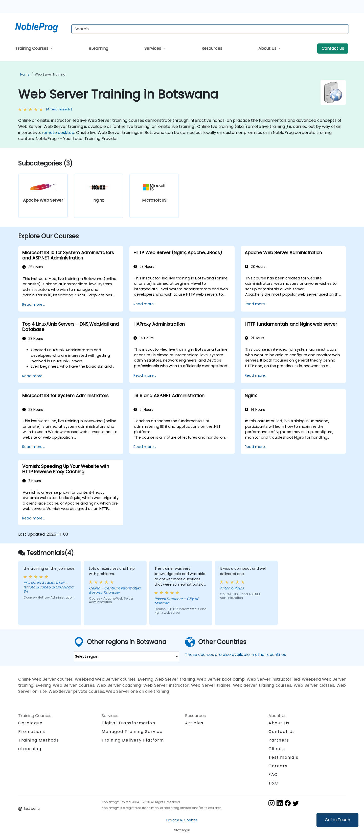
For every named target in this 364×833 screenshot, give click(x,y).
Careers (277, 766)
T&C (273, 783)
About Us (267, 48)
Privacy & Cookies (182, 820)
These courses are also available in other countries (235, 654)
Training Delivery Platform (133, 740)
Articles (194, 723)
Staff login (182, 830)
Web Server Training (50, 74)
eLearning (98, 48)
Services (153, 48)
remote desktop (58, 132)
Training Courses (32, 48)
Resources (211, 48)
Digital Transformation (128, 723)
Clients (276, 749)
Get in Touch (337, 820)
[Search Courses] (210, 29)
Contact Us (333, 48)
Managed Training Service (132, 731)
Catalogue (30, 723)
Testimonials (283, 757)
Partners (278, 740)
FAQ (273, 774)
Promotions (31, 731)
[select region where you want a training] (126, 656)
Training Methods (38, 740)
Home (24, 74)
